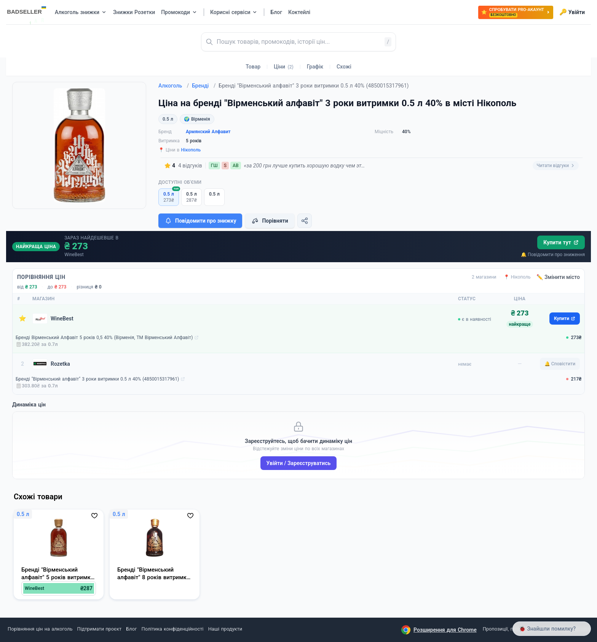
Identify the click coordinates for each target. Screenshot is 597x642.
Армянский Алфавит (208, 131)
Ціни (284, 67)
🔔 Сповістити (559, 363)
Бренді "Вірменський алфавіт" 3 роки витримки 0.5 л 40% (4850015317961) (97, 379)
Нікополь (191, 150)
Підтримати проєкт (99, 629)
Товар (253, 67)
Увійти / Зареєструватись (299, 463)
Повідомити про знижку (200, 221)
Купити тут (561, 242)
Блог (131, 629)
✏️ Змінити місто (558, 277)
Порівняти (269, 221)
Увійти (572, 12)
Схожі (344, 67)
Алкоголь (173, 86)
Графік (315, 67)
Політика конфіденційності (173, 629)
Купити (564, 318)
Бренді (203, 86)
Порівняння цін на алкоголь (40, 629)
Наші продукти (225, 629)
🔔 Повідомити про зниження (553, 254)
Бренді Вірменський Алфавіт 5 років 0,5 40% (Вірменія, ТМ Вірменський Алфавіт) (104, 337)
